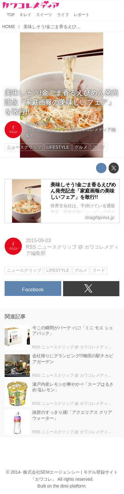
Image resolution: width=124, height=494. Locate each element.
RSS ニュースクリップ (48, 129)
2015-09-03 (37, 124)
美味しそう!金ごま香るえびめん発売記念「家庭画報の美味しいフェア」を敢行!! (61, 102)
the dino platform (69, 486)
